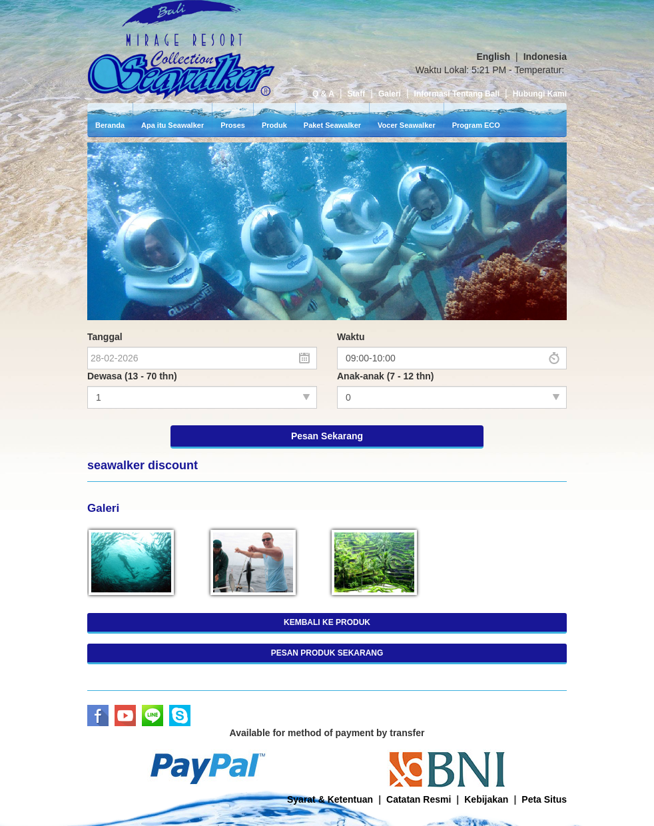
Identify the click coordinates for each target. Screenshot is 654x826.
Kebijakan (486, 759)
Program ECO (476, 85)
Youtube (125, 675)
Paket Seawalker (332, 85)
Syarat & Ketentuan (330, 759)
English (493, 16)
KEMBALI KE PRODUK (327, 582)
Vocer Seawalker (407, 85)
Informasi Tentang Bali (456, 54)
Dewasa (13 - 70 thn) (132, 336)
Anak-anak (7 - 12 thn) (385, 336)
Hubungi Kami (540, 54)
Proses (232, 85)
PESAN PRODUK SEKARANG (327, 613)
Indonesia (545, 16)
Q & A (323, 54)
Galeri (389, 54)
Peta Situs (544, 759)
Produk (274, 85)
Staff (357, 54)
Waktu (350, 297)
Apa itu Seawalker (172, 85)
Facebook (98, 675)
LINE (152, 675)
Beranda (110, 85)
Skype (179, 675)
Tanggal (105, 297)
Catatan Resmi (418, 759)
